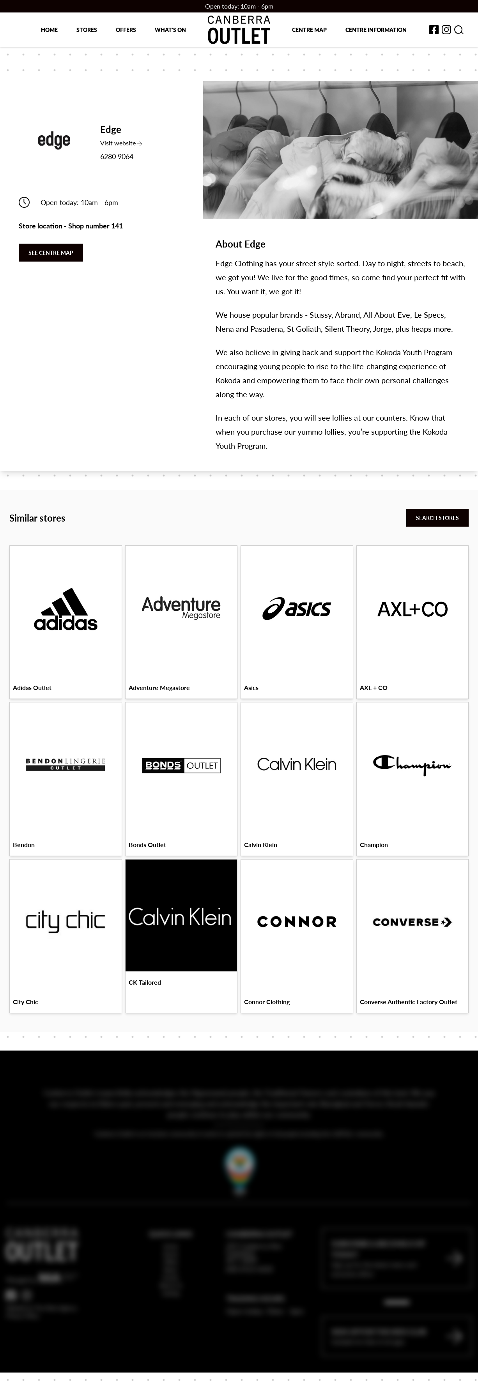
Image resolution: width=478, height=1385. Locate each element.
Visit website (121, 142)
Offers (126, 30)
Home (49, 30)
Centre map (309, 30)
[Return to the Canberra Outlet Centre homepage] (239, 29)
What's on (170, 30)
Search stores (437, 518)
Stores (86, 30)
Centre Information (376, 30)
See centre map (50, 252)
